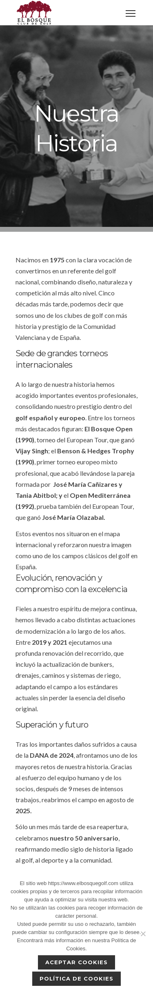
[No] (143, 934)
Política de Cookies (77, 978)
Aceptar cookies (76, 962)
